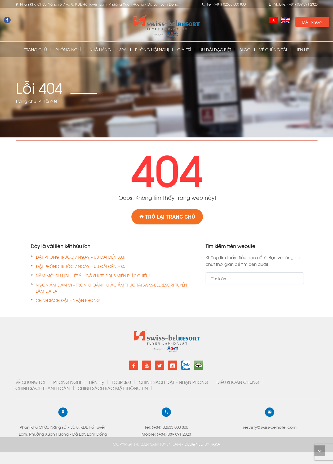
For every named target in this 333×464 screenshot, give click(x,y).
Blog (245, 49)
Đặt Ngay (312, 22)
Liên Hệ (302, 49)
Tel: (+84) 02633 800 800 (35, 427)
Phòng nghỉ (68, 49)
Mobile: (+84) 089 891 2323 (35, 434)
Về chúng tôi (273, 49)
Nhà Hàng (100, 49)
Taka (215, 444)
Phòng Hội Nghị (152, 49)
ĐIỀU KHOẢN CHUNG (107, 382)
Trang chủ (35, 49)
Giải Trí (184, 49)
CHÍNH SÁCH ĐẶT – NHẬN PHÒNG (68, 300)
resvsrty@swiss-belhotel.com (139, 427)
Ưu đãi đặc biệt (215, 49)
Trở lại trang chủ (167, 217)
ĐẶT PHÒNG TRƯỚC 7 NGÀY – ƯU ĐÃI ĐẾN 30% (80, 257)
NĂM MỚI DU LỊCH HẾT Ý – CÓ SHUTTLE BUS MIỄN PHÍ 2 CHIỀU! (93, 275)
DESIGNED (194, 444)
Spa (123, 49)
